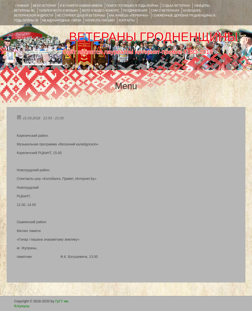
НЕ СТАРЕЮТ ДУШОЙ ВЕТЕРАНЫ (81, 15)
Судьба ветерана (176, 5)
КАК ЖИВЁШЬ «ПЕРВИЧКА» (129, 15)
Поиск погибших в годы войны (132, 5)
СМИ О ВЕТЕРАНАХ (165, 10)
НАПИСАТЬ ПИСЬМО (100, 20)
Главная (22, 5)
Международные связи (61, 20)
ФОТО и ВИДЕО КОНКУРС (100, 10)
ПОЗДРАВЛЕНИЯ (135, 10)
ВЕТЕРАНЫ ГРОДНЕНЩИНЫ (153, 37)
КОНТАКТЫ (127, 20)
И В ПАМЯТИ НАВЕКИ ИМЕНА (81, 5)
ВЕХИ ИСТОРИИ (44, 5)
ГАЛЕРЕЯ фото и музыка (58, 10)
